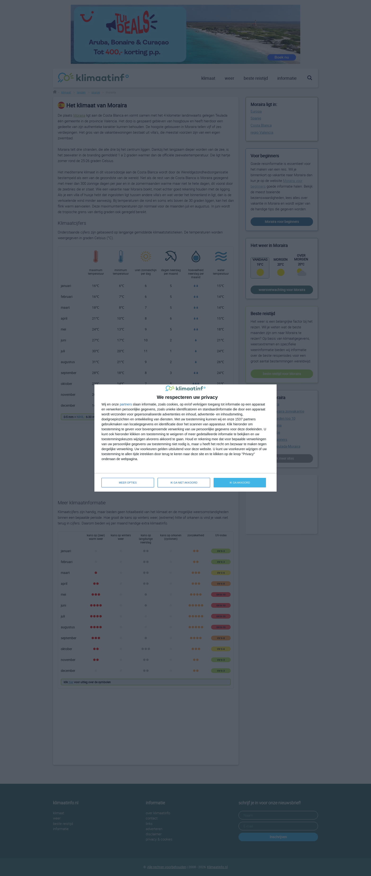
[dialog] (185, 438)
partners (126, 404)
